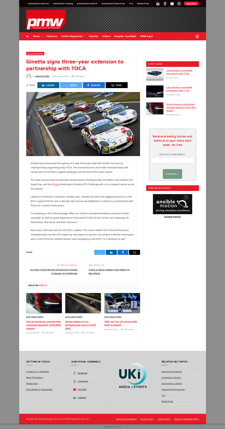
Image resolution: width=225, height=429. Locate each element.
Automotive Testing (63, 3)
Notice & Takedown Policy (186, 419)
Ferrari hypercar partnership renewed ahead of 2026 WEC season (43, 325)
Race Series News (35, 53)
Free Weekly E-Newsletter (39, 389)
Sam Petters (42, 76)
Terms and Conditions (126, 419)
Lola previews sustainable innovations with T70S (179, 72)
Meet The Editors (34, 377)
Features (51, 36)
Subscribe (191, 4)
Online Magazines (71, 36)
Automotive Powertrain (113, 3)
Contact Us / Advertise (37, 371)
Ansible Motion (172, 216)
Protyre (56, 184)
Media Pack (143, 3)
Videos (106, 36)
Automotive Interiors (38, 3)
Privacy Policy (147, 419)
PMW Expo (146, 36)
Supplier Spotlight (125, 36)
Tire (131, 3)
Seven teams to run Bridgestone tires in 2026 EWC (80, 325)
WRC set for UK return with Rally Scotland (120, 323)
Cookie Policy (164, 419)
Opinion (93, 36)
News (36, 36)
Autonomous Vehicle (87, 3)
